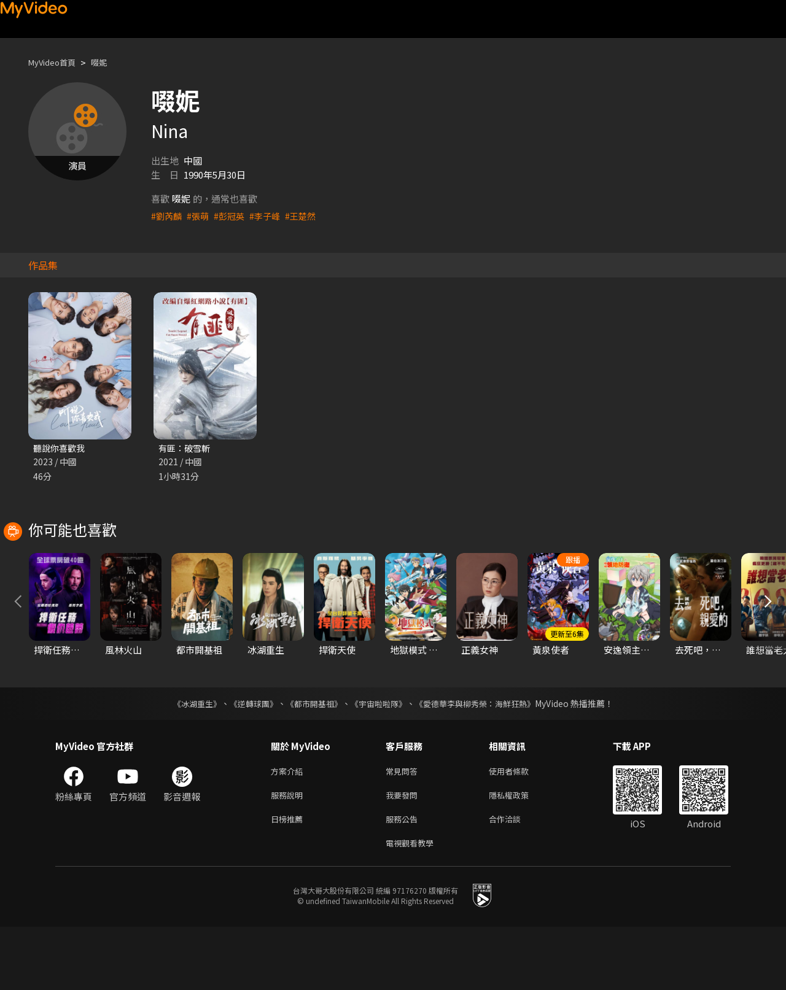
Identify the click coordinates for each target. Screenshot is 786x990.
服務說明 (289, 853)
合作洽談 (514, 879)
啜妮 (108, 62)
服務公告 (404, 879)
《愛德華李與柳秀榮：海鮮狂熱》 (482, 759)
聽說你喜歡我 (60, 448)
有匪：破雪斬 (186, 448)
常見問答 (404, 827)
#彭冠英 (233, 215)
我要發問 (404, 853)
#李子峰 (270, 215)
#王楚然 (308, 215)
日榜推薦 (289, 879)
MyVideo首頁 (56, 62)
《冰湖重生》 (186, 759)
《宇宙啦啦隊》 (379, 759)
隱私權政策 (519, 853)
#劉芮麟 (167, 215)
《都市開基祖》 (311, 759)
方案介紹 (289, 827)
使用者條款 (519, 827)
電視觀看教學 (413, 905)
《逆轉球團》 (246, 759)
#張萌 (200, 215)
